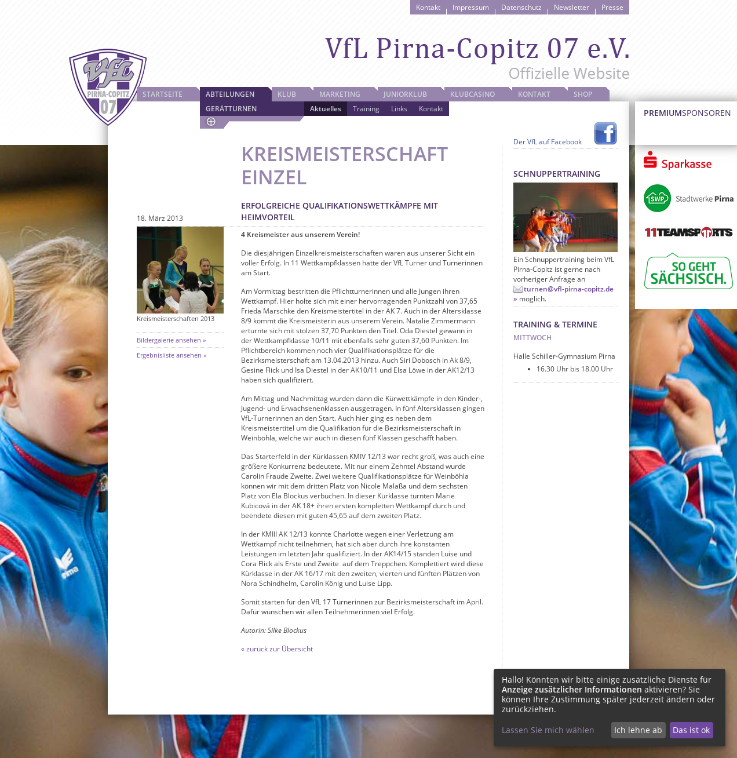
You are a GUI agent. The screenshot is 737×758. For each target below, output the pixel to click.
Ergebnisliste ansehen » (171, 355)
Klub (287, 94)
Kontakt (428, 7)
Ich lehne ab (638, 729)
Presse (612, 7)
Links (399, 109)
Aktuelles (325, 109)
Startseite (163, 94)
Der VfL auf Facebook (547, 142)
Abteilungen (230, 94)
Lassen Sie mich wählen (548, 730)
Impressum (471, 7)
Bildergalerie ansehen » (171, 340)
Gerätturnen (231, 109)
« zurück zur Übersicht (277, 649)
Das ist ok (691, 729)
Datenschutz (521, 7)
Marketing (339, 94)
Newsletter (571, 7)
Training (366, 109)
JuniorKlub (405, 94)
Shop (583, 94)
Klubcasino (472, 94)
